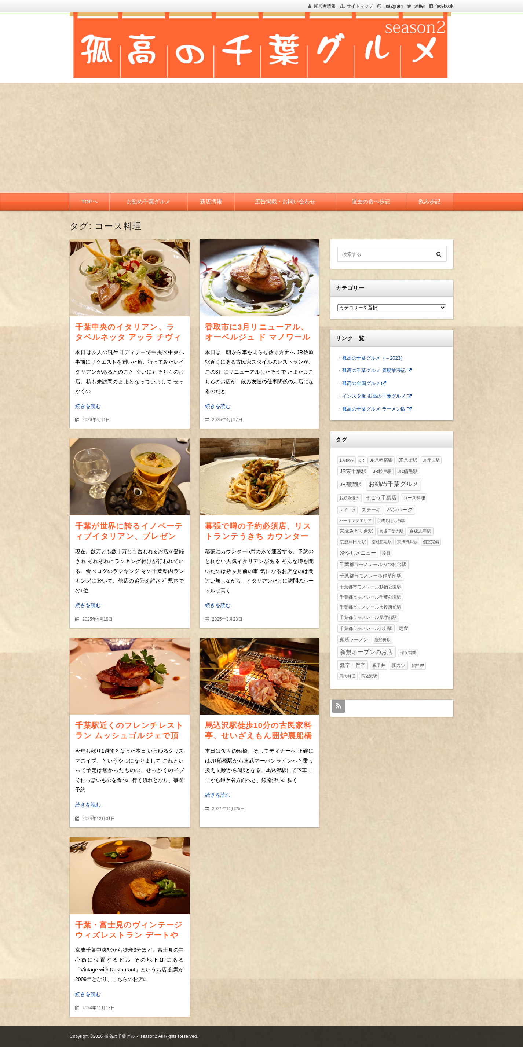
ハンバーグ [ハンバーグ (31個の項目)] (400, 510)
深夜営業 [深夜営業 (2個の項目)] (408, 652)
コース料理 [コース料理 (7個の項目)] (414, 497)
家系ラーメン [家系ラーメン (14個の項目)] (354, 639)
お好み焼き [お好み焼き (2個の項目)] (349, 498)
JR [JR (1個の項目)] (361, 460)
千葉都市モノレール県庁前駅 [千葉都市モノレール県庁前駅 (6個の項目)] (368, 617)
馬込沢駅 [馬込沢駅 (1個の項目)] (369, 676)
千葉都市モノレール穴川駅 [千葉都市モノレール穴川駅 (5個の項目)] (366, 628)
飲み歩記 (429, 201)
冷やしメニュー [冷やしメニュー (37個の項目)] (358, 553)
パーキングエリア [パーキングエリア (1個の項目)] (355, 520)
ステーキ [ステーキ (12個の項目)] (371, 510)
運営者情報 (325, 6)
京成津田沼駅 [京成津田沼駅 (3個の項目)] (353, 542)
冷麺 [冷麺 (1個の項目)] (386, 553)
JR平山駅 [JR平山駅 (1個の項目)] (431, 460)
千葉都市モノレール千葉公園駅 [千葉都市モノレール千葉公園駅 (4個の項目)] (370, 597)
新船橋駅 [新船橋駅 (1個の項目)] (382, 640)
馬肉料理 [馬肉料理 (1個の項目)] (347, 676)
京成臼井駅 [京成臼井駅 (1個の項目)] (407, 542)
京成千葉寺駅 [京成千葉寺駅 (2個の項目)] (391, 531)
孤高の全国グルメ (361, 383)
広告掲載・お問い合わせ (285, 201)
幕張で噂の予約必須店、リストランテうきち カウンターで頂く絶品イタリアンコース (259, 536)
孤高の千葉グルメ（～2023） (373, 358)
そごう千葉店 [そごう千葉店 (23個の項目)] (381, 497)
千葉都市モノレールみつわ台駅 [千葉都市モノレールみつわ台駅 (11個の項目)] (373, 564)
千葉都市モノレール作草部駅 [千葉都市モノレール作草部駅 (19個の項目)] (371, 575)
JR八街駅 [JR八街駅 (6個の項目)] (407, 460)
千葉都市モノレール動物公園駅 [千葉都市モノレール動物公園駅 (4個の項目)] (370, 586)
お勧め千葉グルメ (149, 201)
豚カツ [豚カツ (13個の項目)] (398, 665)
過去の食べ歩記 (371, 201)
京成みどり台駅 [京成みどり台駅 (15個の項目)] (356, 531)
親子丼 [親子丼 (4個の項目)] (378, 665)
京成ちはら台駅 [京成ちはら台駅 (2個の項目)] (391, 520)
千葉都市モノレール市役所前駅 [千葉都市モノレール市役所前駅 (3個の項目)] (370, 607)
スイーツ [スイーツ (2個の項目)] (347, 510)
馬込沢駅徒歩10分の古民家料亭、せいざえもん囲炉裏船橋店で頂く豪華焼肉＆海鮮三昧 (258, 735)
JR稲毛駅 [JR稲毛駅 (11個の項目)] (408, 471)
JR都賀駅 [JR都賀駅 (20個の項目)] (350, 484)
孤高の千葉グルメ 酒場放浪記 (374, 370)
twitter (419, 6)
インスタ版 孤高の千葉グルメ (374, 396)
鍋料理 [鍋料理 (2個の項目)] (418, 665)
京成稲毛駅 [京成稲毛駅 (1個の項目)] (382, 542)
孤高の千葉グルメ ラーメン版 (374, 409)
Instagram (393, 6)
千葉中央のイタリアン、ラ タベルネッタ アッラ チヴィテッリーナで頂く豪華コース (129, 337)
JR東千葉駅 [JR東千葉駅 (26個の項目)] (353, 471)
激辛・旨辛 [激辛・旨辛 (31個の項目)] (353, 665)
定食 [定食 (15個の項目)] (403, 628)
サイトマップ (360, 6)
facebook (444, 6)
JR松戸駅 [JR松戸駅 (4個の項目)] (382, 471)
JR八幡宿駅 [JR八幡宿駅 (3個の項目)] (381, 460)
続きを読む (88, 406)
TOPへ (89, 201)
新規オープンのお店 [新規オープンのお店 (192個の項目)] (366, 652)
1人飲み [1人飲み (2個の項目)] (346, 460)
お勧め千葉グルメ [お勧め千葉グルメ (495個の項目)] (393, 484)
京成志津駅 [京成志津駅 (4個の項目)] (420, 531)
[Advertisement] (261, 138)
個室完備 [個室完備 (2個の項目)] (431, 542)
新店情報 (211, 201)
